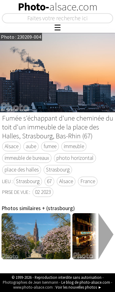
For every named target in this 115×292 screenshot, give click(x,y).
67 (49, 181)
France (87, 181)
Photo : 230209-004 (21, 37)
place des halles (22, 169)
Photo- (58, 6)
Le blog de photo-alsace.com (85, 282)
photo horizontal (75, 158)
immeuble (74, 146)
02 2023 (43, 192)
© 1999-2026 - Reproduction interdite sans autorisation (57, 277)
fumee (50, 146)
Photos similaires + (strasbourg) (38, 208)
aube (31, 146)
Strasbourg (58, 169)
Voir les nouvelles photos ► (79, 287)
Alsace (11, 146)
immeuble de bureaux (27, 158)
